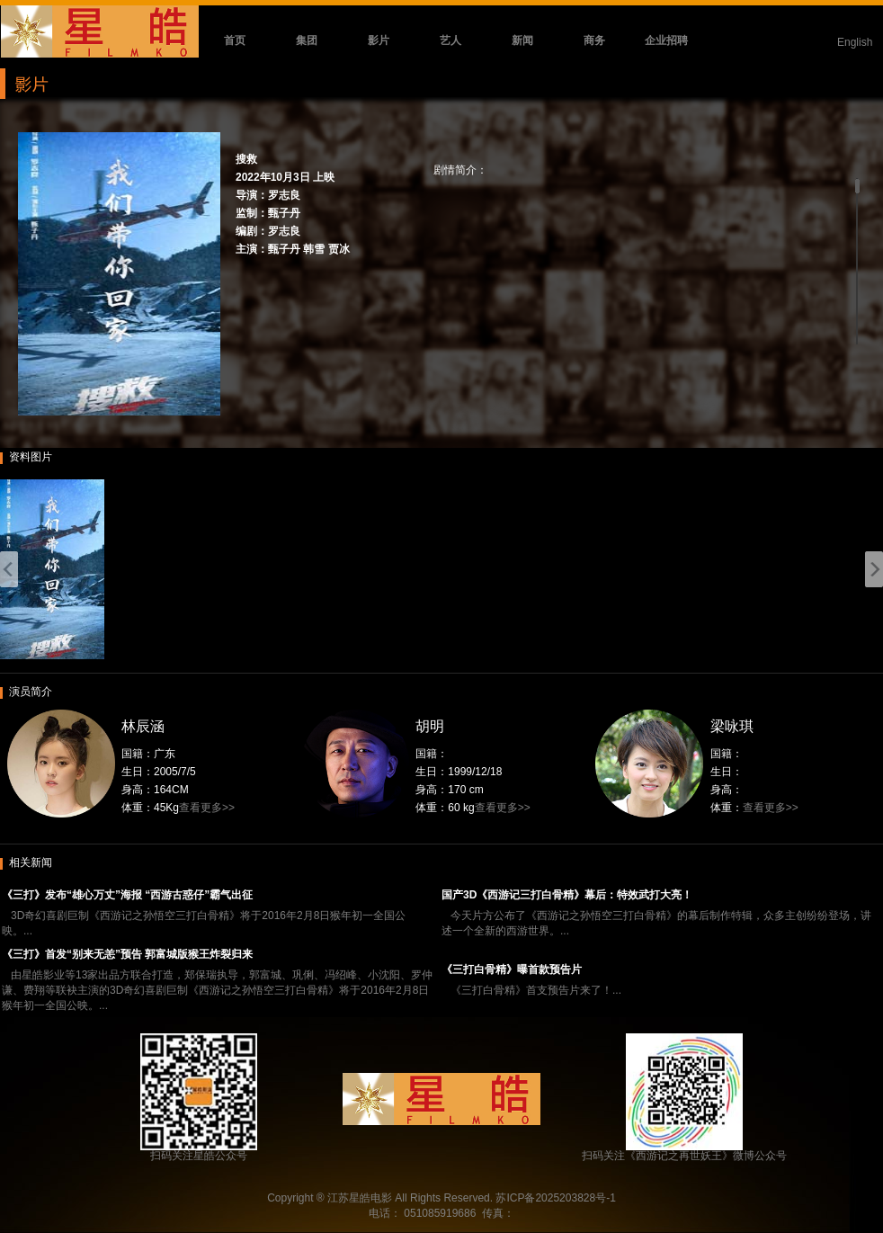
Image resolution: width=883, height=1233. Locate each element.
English (854, 42)
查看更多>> (207, 807)
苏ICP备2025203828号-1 (555, 1198)
